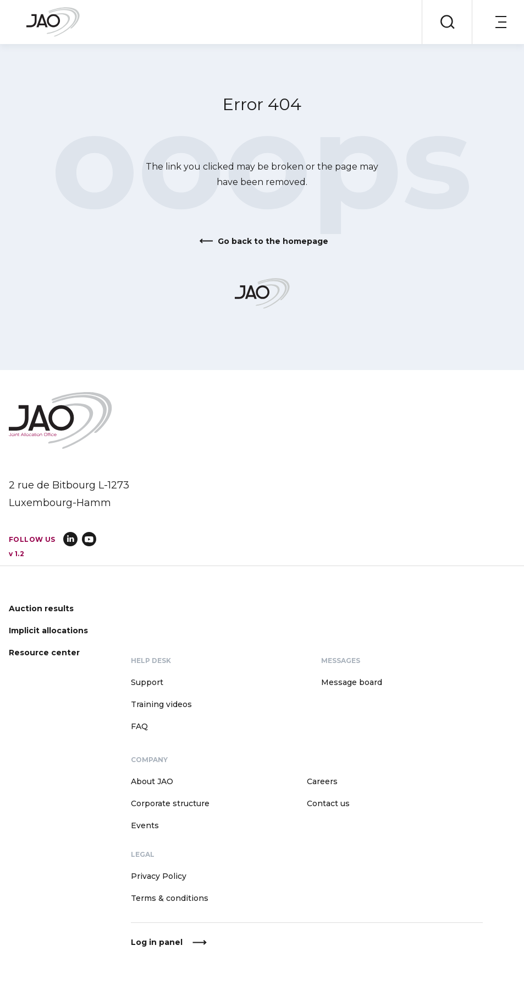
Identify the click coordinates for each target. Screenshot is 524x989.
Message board (351, 682)
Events (145, 825)
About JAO (152, 781)
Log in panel (157, 942)
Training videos (161, 704)
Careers (322, 781)
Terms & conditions (169, 898)
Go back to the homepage (273, 241)
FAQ (139, 726)
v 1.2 (16, 554)
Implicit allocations (48, 630)
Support (147, 682)
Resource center (44, 652)
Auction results (41, 608)
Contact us (328, 803)
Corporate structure (170, 803)
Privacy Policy (158, 876)
